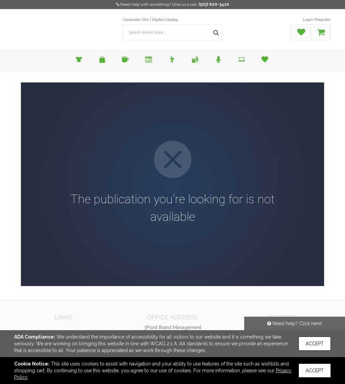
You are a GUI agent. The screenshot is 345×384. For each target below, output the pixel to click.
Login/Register (317, 19)
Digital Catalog (165, 19)
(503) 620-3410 (213, 4)
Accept (315, 343)
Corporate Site (136, 19)
